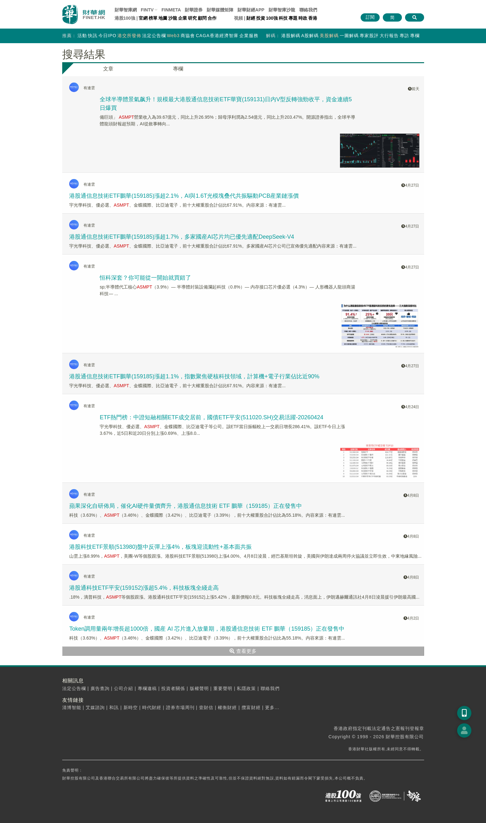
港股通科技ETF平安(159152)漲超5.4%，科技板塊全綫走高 (144, 588)
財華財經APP (250, 9)
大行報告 (389, 35)
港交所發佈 (129, 35)
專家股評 (369, 35)
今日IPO (107, 35)
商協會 (188, 35)
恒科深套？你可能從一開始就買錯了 (145, 278)
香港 (312, 18)
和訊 (114, 707)
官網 (143, 18)
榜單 (153, 18)
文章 (108, 68)
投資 (260, 18)
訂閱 (370, 17)
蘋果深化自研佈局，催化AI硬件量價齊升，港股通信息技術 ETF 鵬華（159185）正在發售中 (185, 506)
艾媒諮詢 (95, 707)
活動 (82, 35)
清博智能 (71, 707)
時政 (302, 18)
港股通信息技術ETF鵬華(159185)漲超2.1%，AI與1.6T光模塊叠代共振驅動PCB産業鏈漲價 (184, 196)
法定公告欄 (154, 35)
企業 (182, 18)
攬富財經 (251, 707)
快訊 (92, 35)
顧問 (202, 18)
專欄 (415, 35)
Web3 (173, 35)
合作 (212, 18)
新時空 (130, 707)
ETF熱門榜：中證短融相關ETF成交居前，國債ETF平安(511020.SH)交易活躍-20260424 (211, 417)
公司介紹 (123, 688)
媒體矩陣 (220, 9)
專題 (293, 18)
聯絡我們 (308, 9)
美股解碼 (329, 35)
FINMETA (171, 9)
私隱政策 (246, 688)
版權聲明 (199, 688)
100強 (272, 18)
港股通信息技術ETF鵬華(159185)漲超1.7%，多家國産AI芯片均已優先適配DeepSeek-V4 (181, 237)
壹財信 (206, 707)
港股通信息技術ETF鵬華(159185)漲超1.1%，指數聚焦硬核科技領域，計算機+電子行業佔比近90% (194, 376)
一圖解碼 (349, 35)
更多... (272, 707)
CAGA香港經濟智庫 (217, 35)
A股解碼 (310, 35)
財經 (250, 18)
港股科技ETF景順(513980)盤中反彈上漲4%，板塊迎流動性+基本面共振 (160, 547)
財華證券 (194, 9)
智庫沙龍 (282, 9)
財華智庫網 (126, 9)
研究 (192, 18)
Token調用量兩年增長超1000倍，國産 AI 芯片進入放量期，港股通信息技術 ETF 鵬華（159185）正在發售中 (206, 629)
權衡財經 (227, 707)
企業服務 (248, 35)
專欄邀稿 (147, 688)
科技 (283, 18)
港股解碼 (290, 35)
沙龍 (172, 18)
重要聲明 (222, 688)
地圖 (162, 18)
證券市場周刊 (180, 707)
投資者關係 (173, 688)
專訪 (404, 35)
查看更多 (243, 651)
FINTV (147, 9)
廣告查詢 (100, 688)
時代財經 (151, 707)
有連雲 (89, 88)
